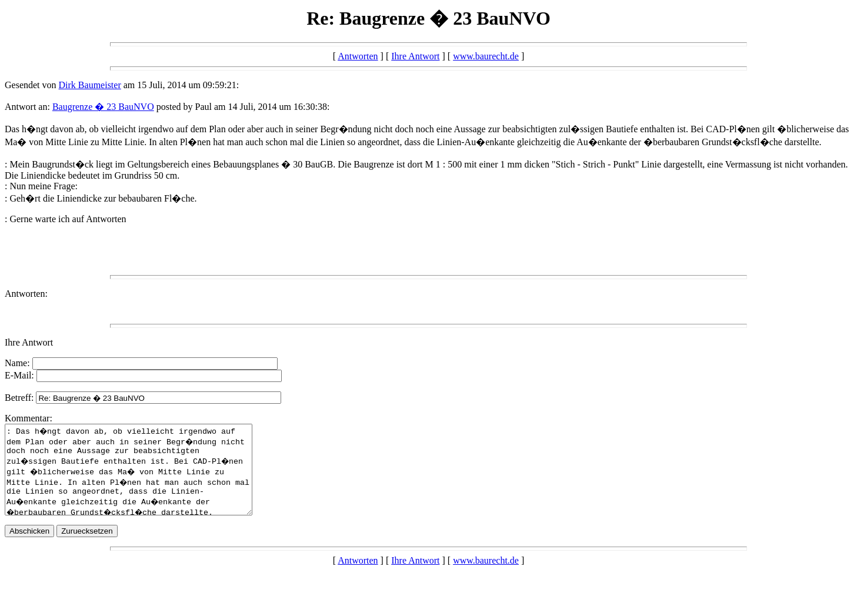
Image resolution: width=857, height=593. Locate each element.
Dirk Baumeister (90, 85)
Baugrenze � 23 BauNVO (103, 107)
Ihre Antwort (415, 56)
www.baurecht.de (486, 56)
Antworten (358, 56)
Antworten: (26, 294)
